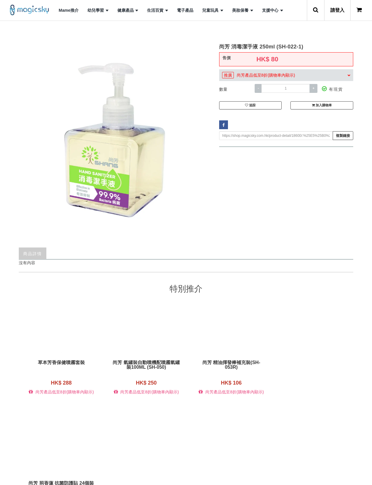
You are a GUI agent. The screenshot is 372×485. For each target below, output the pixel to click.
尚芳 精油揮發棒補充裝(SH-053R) (228, 365)
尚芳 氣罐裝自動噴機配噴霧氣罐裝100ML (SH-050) (144, 365)
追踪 (250, 105)
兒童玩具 (212, 10)
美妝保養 (242, 10)
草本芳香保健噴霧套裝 (60, 362)
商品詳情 (32, 253)
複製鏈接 (343, 136)
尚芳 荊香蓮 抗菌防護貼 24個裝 (311, 362)
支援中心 (272, 10)
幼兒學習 (98, 10)
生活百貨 (157, 10)
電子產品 (185, 10)
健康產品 (127, 10)
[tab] (286, 75)
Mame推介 (69, 10)
